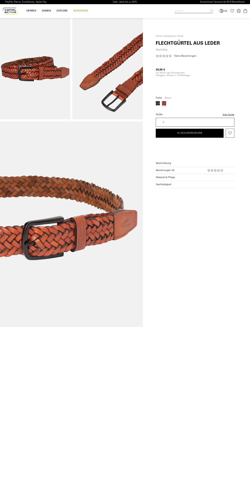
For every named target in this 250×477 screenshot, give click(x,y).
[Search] (193, 11)
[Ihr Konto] (238, 11)
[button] (177, 56)
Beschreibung (163, 163)
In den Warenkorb (189, 133)
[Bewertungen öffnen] (195, 170)
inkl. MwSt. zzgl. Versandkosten (170, 73)
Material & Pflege (165, 177)
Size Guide (228, 115)
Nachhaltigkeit (163, 184)
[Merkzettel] (232, 11)
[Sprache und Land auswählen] (223, 11)
